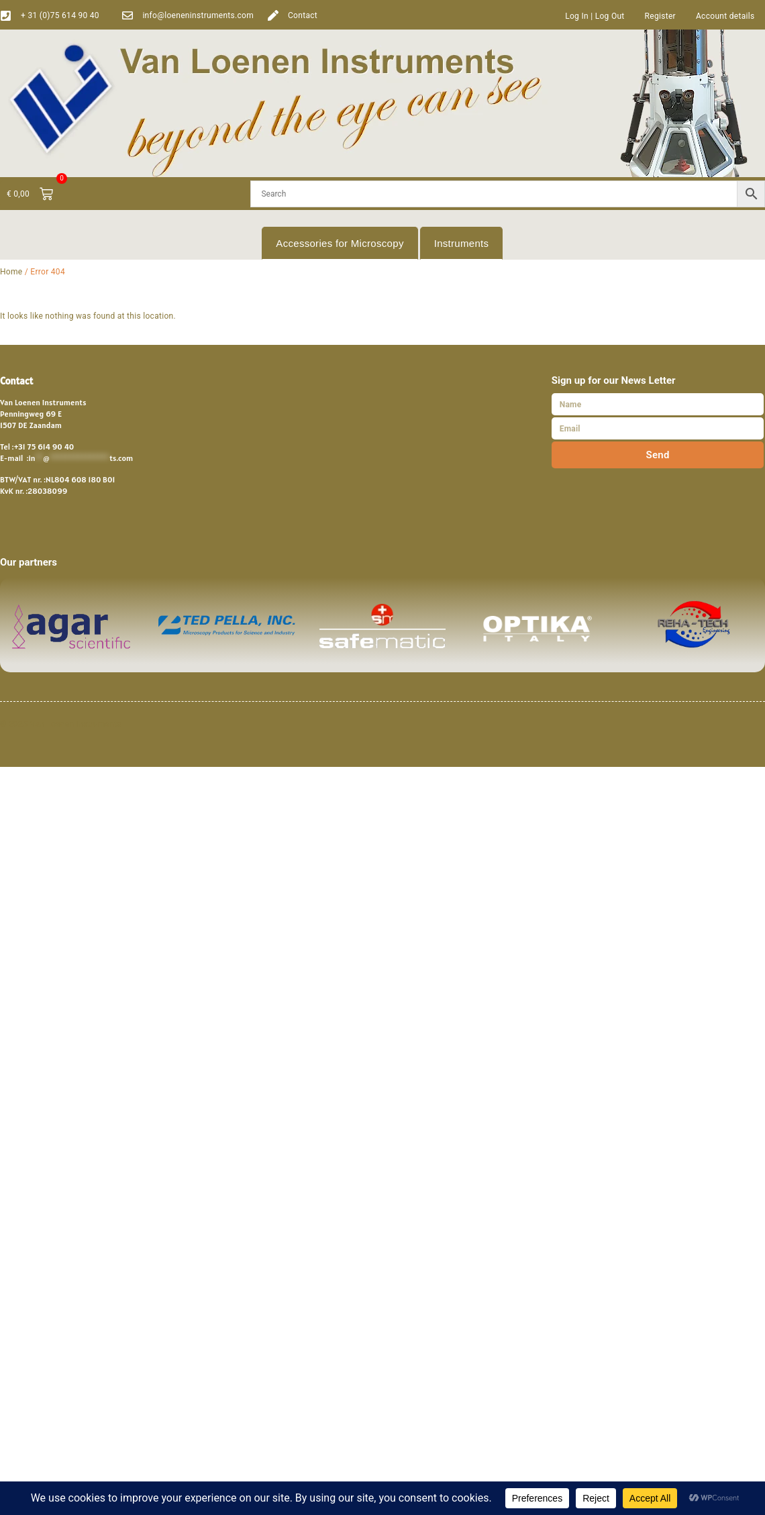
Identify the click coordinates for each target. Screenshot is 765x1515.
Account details (725, 16)
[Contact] (273, 15)
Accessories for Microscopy (339, 243)
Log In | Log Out (594, 16)
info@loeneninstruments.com (198, 15)
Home (11, 271)
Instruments (461, 243)
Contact (302, 15)
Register (660, 16)
